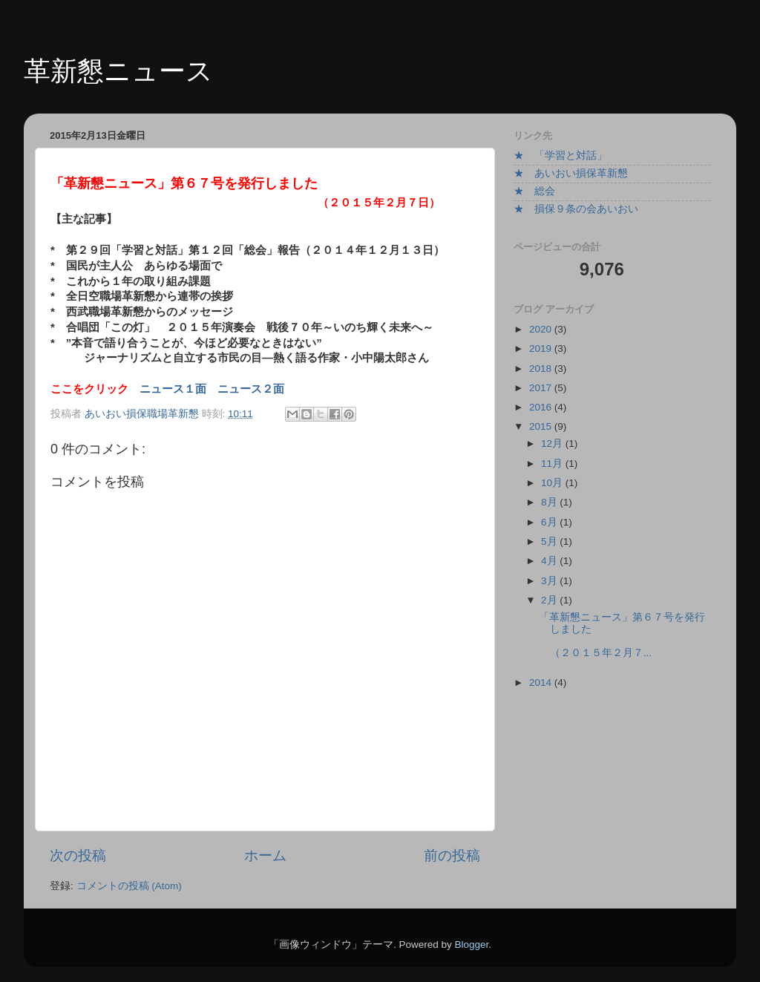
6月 (550, 522)
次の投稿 (78, 855)
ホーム (265, 855)
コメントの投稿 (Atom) (129, 885)
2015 (541, 426)
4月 (550, 560)
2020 (541, 329)
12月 (553, 443)
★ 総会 (534, 191)
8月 (550, 502)
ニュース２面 (250, 389)
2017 (541, 387)
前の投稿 (452, 855)
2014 (541, 682)
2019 (541, 348)
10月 (553, 482)
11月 (553, 463)
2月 (550, 600)
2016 (541, 407)
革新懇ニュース (118, 71)
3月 (550, 580)
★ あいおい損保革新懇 (571, 173)
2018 (541, 368)
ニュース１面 (173, 389)
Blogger (471, 944)
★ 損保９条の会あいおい (576, 209)
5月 (550, 541)
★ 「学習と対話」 (560, 155)
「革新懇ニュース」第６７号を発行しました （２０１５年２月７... (648, 635)
